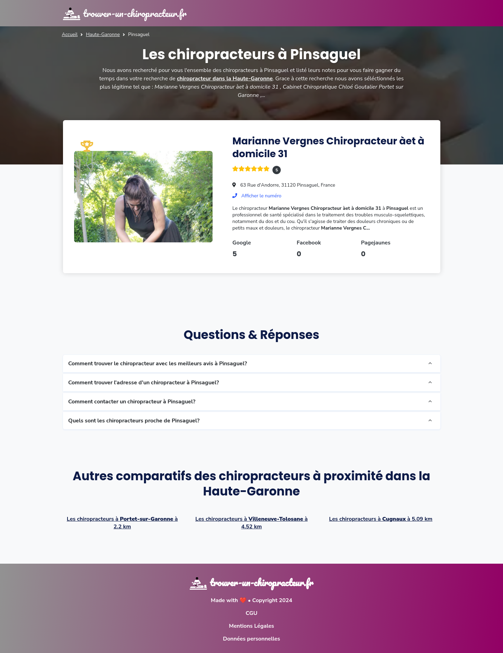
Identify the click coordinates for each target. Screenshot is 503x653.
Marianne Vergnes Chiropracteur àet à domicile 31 (328, 147)
